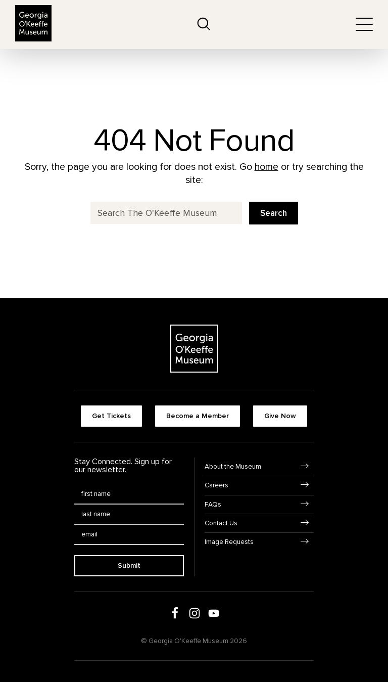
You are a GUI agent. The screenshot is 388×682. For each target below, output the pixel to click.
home (266, 167)
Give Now (280, 416)
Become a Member (197, 416)
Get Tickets (111, 416)
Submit (129, 565)
